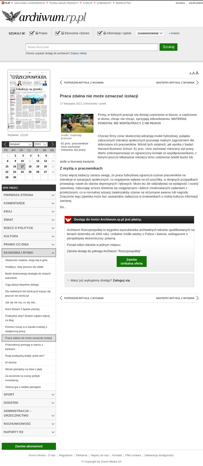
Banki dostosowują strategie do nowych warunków (28, 276)
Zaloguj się (100, 280)
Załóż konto (196, 3)
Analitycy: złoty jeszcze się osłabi (24, 266)
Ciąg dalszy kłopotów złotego (22, 284)
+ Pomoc (174, 33)
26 (37, 171)
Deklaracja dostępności (159, 455)
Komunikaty (104, 3)
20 (45, 166)
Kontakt (117, 455)
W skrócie (11, 362)
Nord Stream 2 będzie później (22, 309)
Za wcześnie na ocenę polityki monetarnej (22, 378)
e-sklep (87, 3)
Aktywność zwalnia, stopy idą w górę (26, 260)
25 (30, 171)
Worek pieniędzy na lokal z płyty (23, 369)
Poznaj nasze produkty (64, 3)
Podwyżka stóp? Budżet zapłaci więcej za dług (27, 318)
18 (30, 166)
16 (14, 166)
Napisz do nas (100, 455)
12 (37, 161)
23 (14, 171)
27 (45, 171)
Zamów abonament (29, 446)
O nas (52, 455)
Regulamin (65, 455)
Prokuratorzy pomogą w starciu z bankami (24, 347)
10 (22, 161)
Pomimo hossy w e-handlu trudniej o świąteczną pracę (26, 329)
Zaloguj (180, 3)
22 (6, 171)
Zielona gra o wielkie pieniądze (23, 387)
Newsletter (123, 3)
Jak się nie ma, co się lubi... (21, 302)
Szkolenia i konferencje (29, 3)
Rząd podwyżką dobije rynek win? (24, 355)
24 (22, 171)
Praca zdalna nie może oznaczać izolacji (28, 338)
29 (6, 177)
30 (14, 177)
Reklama (81, 455)
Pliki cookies (133, 455)
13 (45, 161)
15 (6, 166)
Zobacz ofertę (78, 53)
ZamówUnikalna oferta (131, 261)
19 (37, 166)
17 (22, 166)
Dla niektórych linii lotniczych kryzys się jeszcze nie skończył (28, 293)
